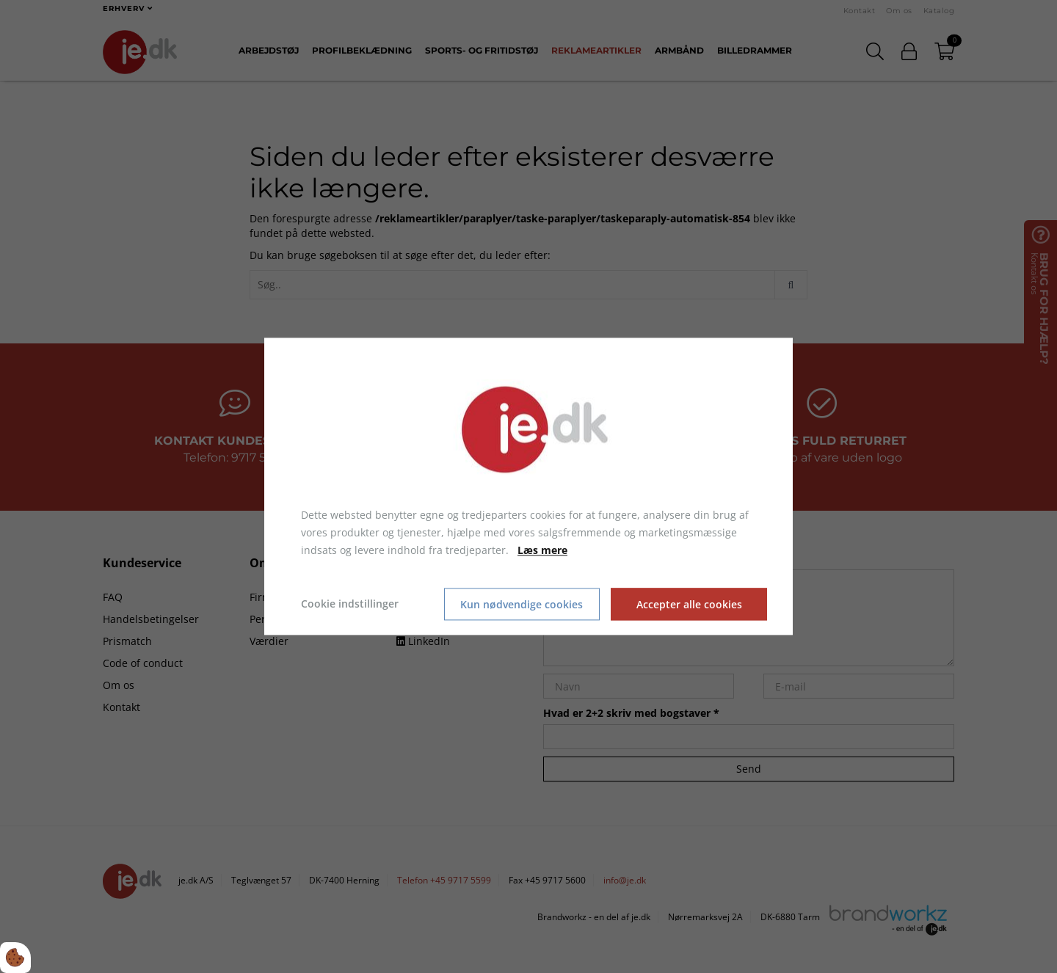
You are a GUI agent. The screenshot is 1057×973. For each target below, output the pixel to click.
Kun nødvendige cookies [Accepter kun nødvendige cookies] (521, 604)
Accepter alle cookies (689, 604)
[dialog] (528, 486)
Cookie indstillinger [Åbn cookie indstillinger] (350, 604)
